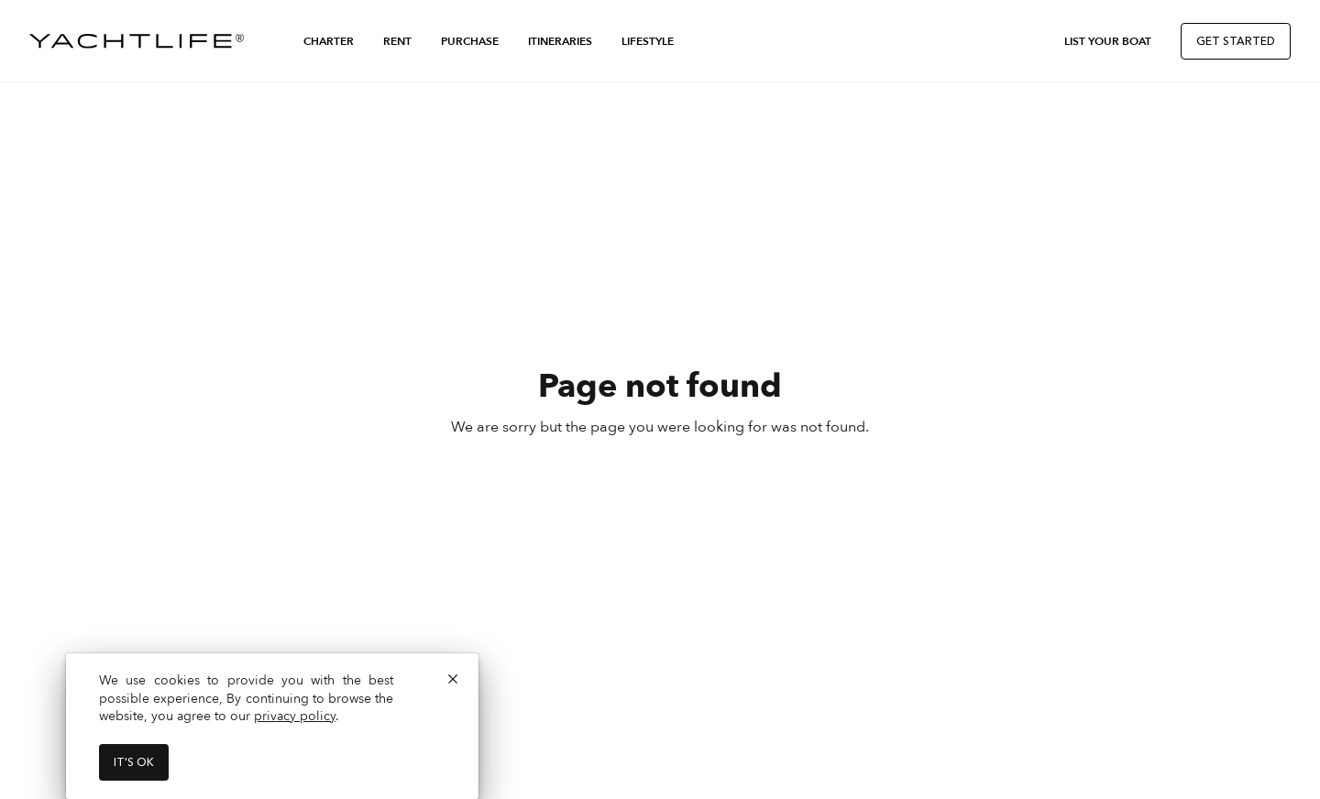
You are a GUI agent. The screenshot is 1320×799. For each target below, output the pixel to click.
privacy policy (295, 716)
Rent (397, 41)
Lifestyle (648, 41)
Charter (328, 41)
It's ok (134, 762)
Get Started (1235, 41)
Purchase (470, 41)
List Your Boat (1107, 41)
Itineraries (560, 41)
